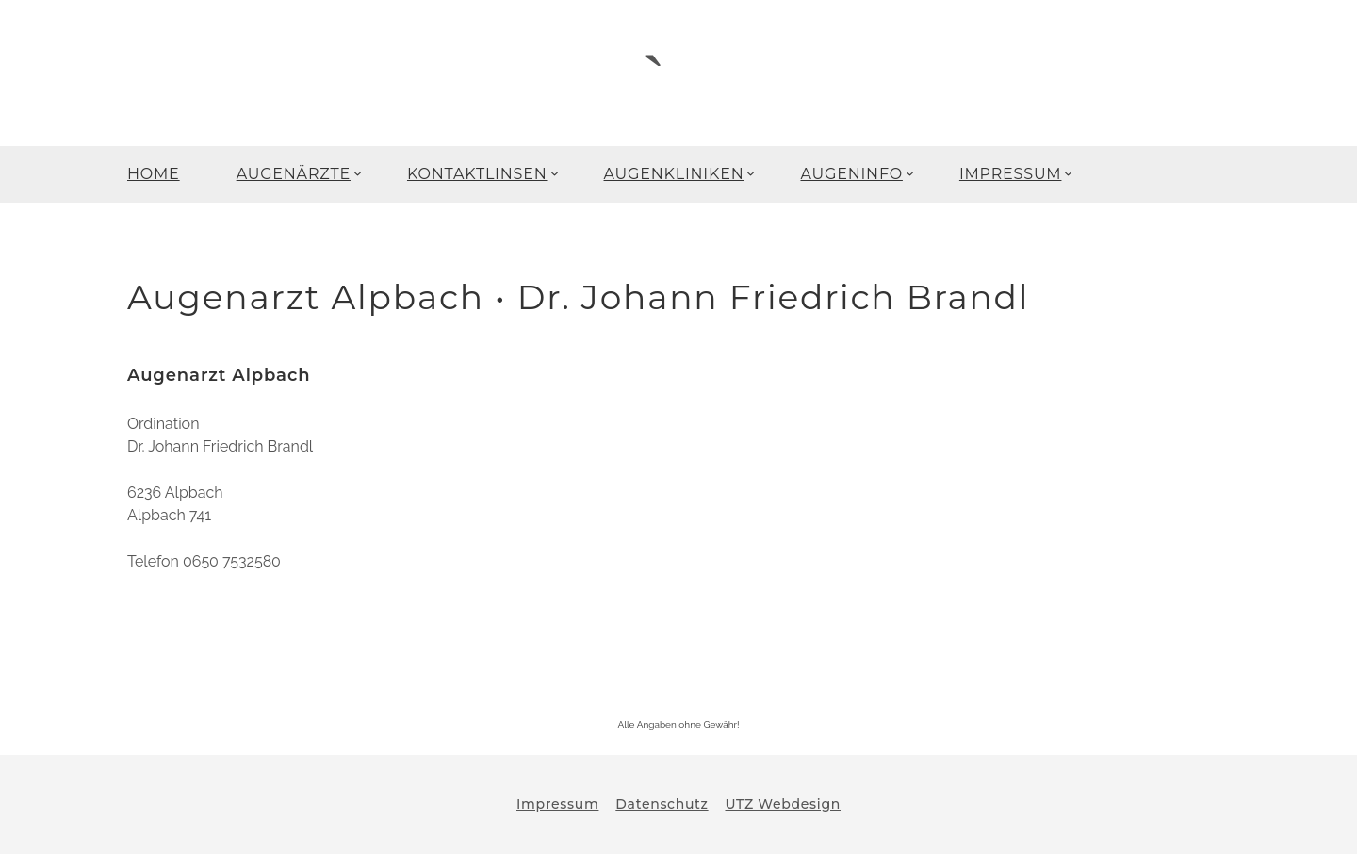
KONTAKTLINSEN (477, 174)
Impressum (557, 804)
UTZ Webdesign (783, 804)
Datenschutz (661, 804)
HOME (153, 174)
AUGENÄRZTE (294, 174)
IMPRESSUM (1010, 174)
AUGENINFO (851, 174)
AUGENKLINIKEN (674, 174)
